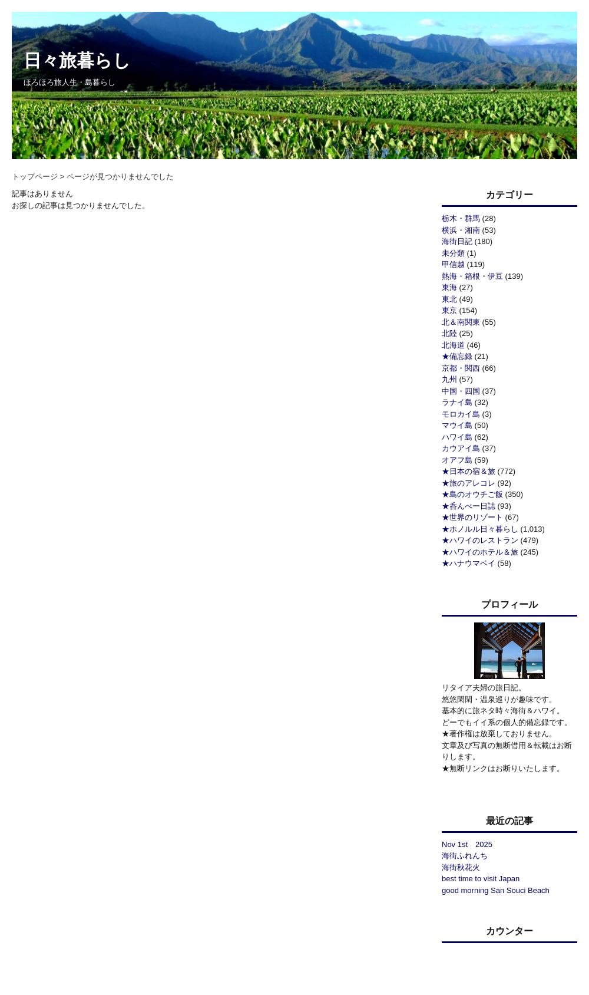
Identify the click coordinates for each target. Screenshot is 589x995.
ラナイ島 (457, 402)
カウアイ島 (461, 448)
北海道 (453, 345)
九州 (449, 379)
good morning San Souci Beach (496, 890)
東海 (449, 287)
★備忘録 (457, 356)
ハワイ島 (457, 437)
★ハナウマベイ (468, 563)
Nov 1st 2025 (467, 844)
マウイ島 (457, 425)
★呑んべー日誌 (468, 506)
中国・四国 (461, 391)
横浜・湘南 (461, 230)
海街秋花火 (461, 867)
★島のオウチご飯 (472, 494)
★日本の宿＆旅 (468, 471)
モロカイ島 (461, 414)
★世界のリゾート (472, 517)
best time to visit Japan (480, 878)
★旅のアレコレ (468, 483)
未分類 (453, 253)
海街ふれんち (465, 855)
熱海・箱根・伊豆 (472, 276)
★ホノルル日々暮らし (480, 529)
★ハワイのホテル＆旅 (480, 552)
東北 (449, 299)
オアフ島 (457, 460)
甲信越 (453, 264)
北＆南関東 (461, 322)
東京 (449, 310)
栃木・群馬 (461, 218)
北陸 (449, 333)
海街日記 (457, 241)
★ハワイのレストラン (480, 540)
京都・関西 (461, 368)
